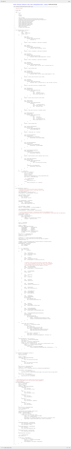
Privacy (8, 447)
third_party (19, 4)
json (69, 447)
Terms (10, 447)
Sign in (69, 1)
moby (28, 4)
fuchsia (14, 4)
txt (67, 447)
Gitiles (5, 447)
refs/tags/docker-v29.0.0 (38, 4)
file (32, 6)
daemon (46, 4)
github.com (24, 4)
